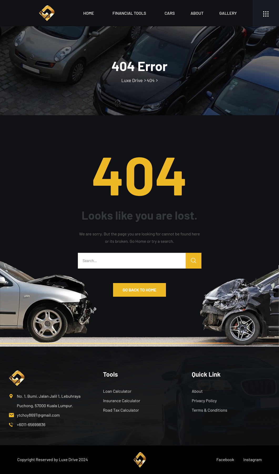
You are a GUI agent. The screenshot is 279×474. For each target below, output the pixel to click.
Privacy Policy (204, 400)
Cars (170, 13)
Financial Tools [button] (129, 13)
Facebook (225, 459)
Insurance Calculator (121, 400)
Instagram (252, 459)
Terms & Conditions (209, 409)
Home (88, 13)
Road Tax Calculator (121, 409)
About (197, 13)
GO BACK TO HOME (139, 289)
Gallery (228, 13)
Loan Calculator (117, 391)
